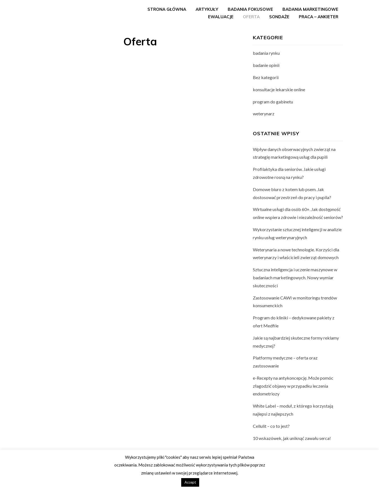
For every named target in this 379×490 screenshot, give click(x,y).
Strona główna (166, 9)
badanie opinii (266, 65)
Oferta (251, 16)
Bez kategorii (266, 77)
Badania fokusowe (250, 9)
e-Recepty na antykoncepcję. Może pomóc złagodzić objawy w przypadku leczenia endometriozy (293, 386)
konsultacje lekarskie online (279, 89)
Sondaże (279, 16)
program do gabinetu (273, 101)
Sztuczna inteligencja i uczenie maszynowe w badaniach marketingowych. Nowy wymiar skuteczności (295, 277)
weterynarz (263, 113)
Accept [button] (190, 482)
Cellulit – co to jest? (271, 426)
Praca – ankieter (318, 16)
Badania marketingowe (310, 9)
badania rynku (266, 53)
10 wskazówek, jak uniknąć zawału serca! (292, 438)
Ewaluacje (220, 16)
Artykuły (207, 9)
